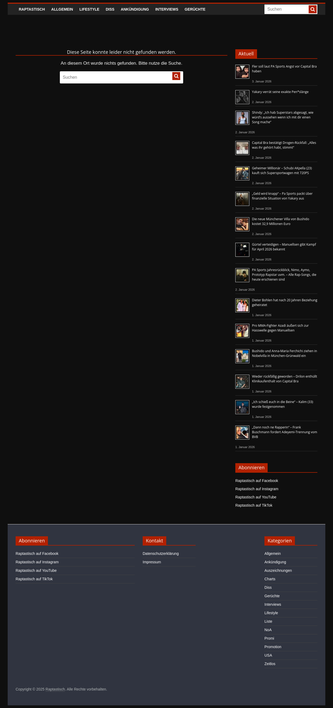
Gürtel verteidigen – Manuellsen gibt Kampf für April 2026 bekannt (284, 246)
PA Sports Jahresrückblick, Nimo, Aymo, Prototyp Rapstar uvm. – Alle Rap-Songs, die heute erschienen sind (284, 275)
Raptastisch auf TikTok (253, 505)
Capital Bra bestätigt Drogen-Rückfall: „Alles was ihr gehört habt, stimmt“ (284, 145)
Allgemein (62, 9)
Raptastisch (32, 9)
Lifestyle (89, 9)
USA (268, 655)
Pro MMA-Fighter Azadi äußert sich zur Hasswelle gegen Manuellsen (280, 328)
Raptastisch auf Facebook (256, 481)
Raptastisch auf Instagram (256, 489)
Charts (269, 579)
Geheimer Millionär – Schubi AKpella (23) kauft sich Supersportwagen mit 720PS (282, 170)
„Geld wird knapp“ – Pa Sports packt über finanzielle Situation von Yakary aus (282, 196)
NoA (268, 630)
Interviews (166, 9)
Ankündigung (135, 9)
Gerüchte (195, 9)
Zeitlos (269, 664)
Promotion (272, 647)
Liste (268, 621)
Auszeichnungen (278, 570)
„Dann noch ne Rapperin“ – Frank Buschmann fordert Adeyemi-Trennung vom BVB (284, 432)
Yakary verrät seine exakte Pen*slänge (280, 92)
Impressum (152, 562)
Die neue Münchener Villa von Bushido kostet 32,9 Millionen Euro (280, 221)
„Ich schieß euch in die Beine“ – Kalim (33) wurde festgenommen (282, 404)
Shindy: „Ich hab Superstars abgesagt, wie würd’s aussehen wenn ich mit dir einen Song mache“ (282, 117)
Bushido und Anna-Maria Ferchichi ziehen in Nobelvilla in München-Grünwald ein (284, 353)
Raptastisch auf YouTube (255, 497)
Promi (269, 638)
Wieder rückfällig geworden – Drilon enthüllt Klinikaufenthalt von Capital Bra (284, 378)
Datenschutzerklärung (161, 553)
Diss (110, 9)
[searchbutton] (313, 9)
